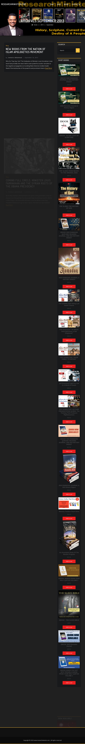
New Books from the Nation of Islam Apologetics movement (25, 50)
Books (66, 4)
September (49, 25)
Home (52, 4)
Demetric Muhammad (14, 57)
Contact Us (76, 4)
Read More (48, 68)
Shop (59, 4)
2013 (42, 25)
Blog (7, 45)
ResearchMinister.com (13, 4)
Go (78, 50)
